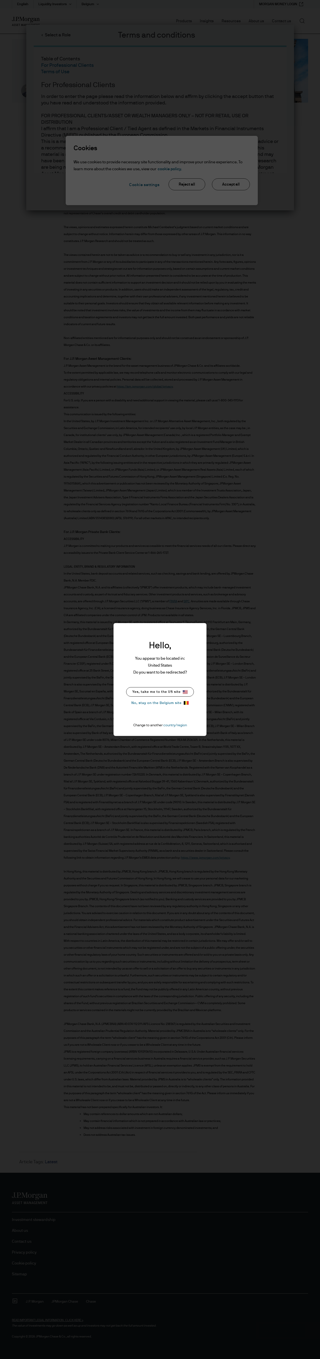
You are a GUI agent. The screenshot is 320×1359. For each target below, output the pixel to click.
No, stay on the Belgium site (160, 703)
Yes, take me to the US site (160, 692)
